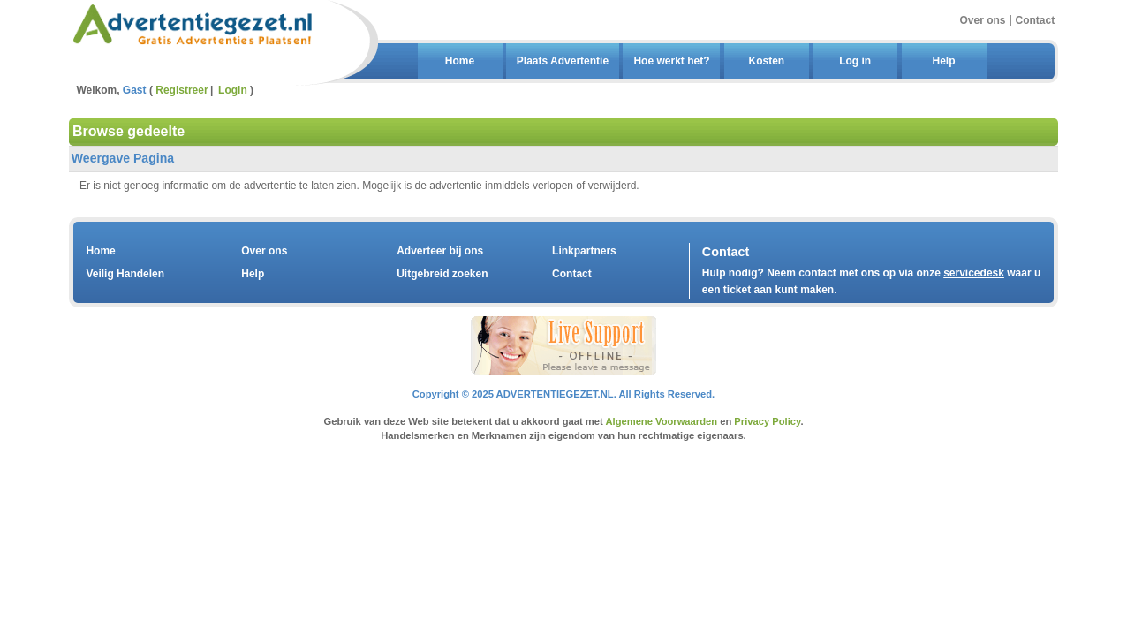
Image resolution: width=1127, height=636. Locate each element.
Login (232, 90)
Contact (1035, 19)
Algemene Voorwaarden (661, 421)
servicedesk (973, 273)
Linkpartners (584, 251)
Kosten (766, 61)
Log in (855, 61)
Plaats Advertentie (563, 61)
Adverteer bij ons (440, 251)
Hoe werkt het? (671, 61)
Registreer (181, 90)
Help (943, 61)
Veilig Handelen (125, 274)
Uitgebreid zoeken (442, 274)
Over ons (982, 19)
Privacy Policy (767, 421)
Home (459, 61)
